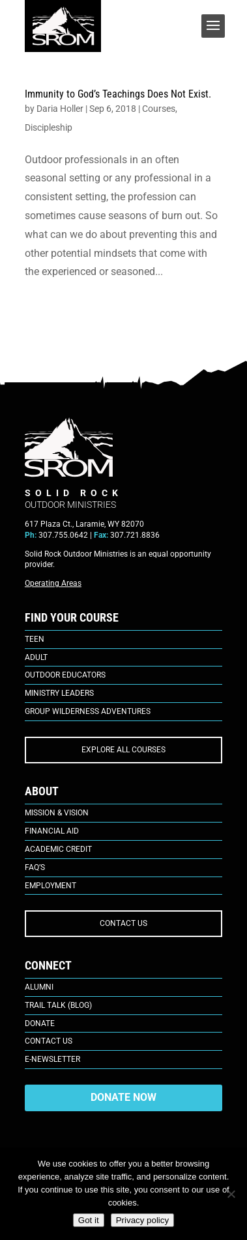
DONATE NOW (123, 1097)
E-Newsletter (52, 1059)
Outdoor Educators (65, 674)
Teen (34, 639)
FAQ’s (35, 867)
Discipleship (48, 127)
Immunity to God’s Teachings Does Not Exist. (118, 94)
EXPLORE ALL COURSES (123, 749)
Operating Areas (53, 583)
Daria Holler (59, 108)
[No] (230, 1193)
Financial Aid (52, 831)
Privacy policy (142, 1220)
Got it (88, 1220)
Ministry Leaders (59, 693)
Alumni (39, 987)
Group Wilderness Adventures (88, 711)
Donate (40, 1023)
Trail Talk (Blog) (58, 1005)
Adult (36, 657)
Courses (158, 108)
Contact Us (48, 1041)
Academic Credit (58, 849)
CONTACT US (123, 923)
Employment (50, 885)
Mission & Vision (57, 812)
